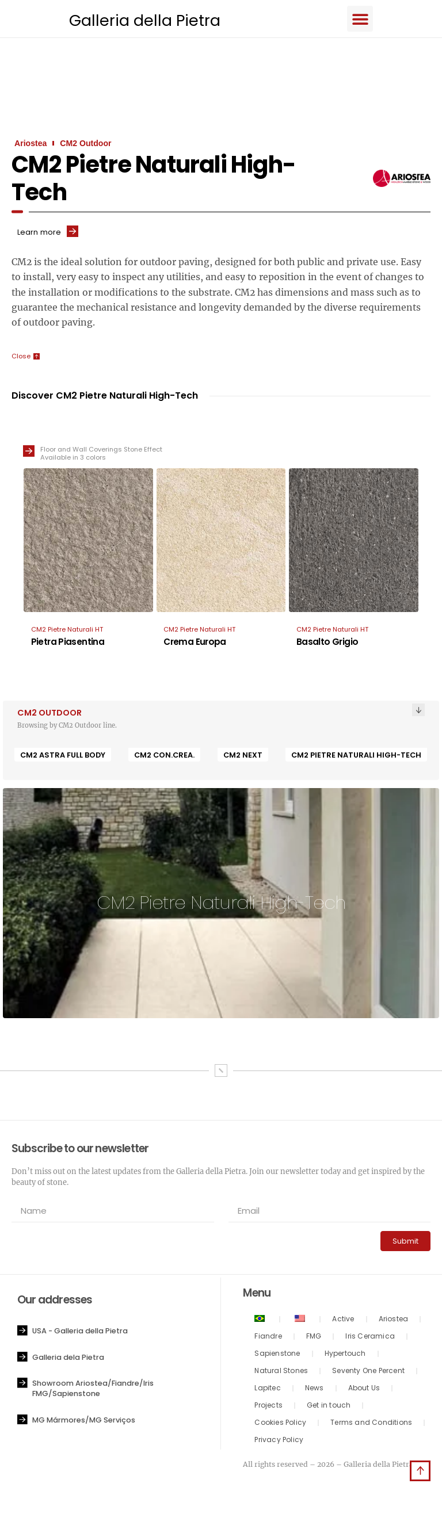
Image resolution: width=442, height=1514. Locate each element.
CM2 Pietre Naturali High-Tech (356, 757)
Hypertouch (345, 1355)
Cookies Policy (280, 1424)
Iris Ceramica (370, 1338)
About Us (364, 1390)
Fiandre (267, 1338)
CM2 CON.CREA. (164, 757)
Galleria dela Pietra (68, 1359)
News (314, 1390)
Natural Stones (281, 1373)
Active (343, 1321)
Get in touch (328, 1407)
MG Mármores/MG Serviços (83, 1422)
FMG (314, 1338)
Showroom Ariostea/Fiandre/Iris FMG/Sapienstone (93, 1391)
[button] (372, 19)
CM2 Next (242, 757)
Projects (268, 1407)
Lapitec (267, 1390)
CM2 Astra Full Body (62, 757)
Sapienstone (277, 1355)
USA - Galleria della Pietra (80, 1333)
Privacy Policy (278, 1442)
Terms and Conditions (371, 1424)
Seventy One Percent (368, 1373)
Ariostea (394, 1321)
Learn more (39, 234)
